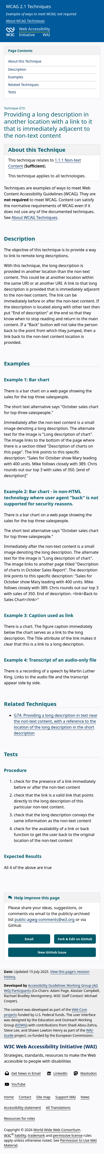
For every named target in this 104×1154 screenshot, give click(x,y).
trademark (36, 1135)
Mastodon (88, 1073)
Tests (12, 92)
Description (17, 69)
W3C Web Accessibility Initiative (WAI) (50, 1046)
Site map (43, 1097)
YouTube (18, 1084)
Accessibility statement (22, 1107)
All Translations (58, 1107)
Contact (25, 1097)
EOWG (21, 1025)
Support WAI (65, 1097)
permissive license (68, 1135)
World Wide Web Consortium (56, 1129)
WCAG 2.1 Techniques (28, 6)
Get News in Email (26, 1073)
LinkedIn (60, 1073)
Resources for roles (19, 1118)
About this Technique (25, 61)
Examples (15, 77)
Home (9, 1097)
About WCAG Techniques (25, 20)
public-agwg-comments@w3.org (45, 919)
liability (20, 1135)
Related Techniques (23, 84)
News (85, 1097)
